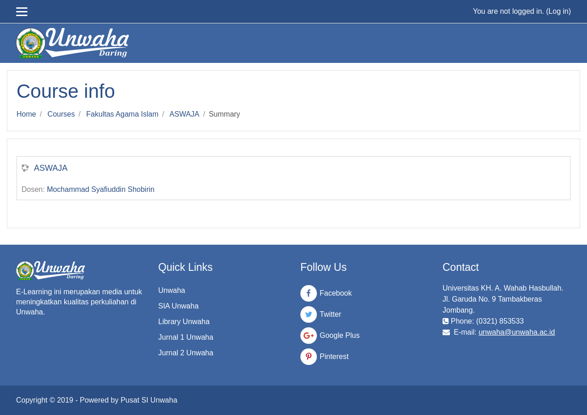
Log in (558, 11)
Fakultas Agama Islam (122, 114)
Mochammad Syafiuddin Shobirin (101, 189)
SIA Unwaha (178, 306)
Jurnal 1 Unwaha (185, 337)
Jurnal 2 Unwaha (185, 353)
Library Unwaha (184, 321)
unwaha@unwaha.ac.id (517, 332)
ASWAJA (184, 114)
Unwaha (171, 290)
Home (26, 114)
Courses (61, 114)
